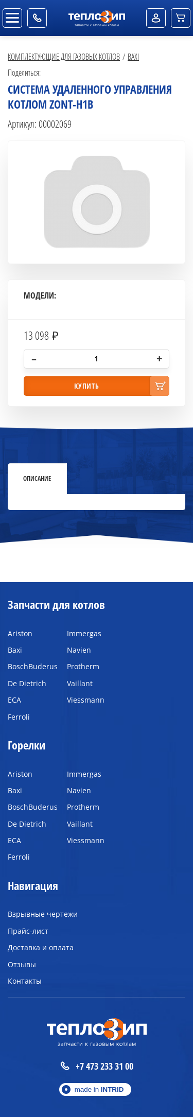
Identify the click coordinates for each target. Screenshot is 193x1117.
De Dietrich (27, 683)
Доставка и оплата (41, 947)
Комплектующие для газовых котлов (64, 56)
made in (99, 1089)
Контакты (25, 981)
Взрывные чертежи (43, 914)
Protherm (83, 666)
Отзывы (22, 964)
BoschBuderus (29, 666)
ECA (14, 700)
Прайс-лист (28, 931)
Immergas (84, 633)
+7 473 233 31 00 (96, 1066)
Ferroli (19, 717)
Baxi (133, 56)
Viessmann (85, 700)
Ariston (20, 633)
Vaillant (80, 683)
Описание (37, 478)
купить (86, 386)
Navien (79, 650)
